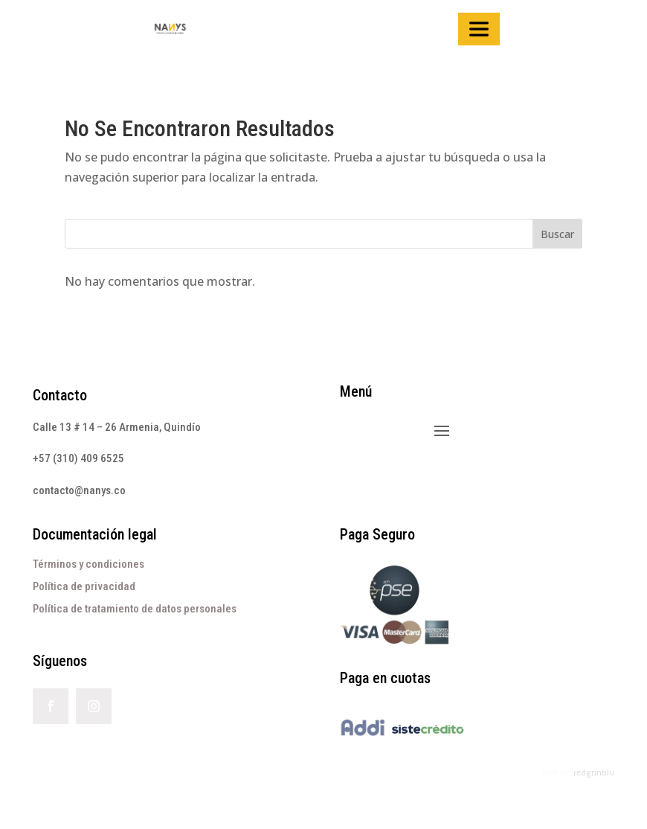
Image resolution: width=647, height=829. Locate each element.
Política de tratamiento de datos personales (134, 608)
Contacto (60, 395)
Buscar (557, 234)
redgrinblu (593, 772)
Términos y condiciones (88, 564)
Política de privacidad (84, 586)
